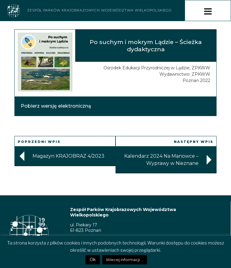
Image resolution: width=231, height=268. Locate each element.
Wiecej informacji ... (124, 259)
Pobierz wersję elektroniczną (56, 106)
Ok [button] (93, 259)
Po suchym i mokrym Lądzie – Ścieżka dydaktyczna (146, 45)
